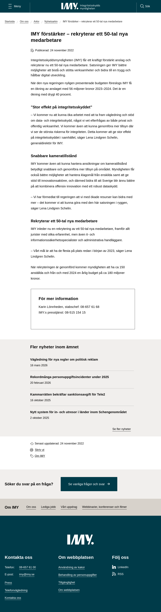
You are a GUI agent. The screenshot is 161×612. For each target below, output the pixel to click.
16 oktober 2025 (67, 397)
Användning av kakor (71, 567)
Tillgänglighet (66, 582)
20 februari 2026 (69, 379)
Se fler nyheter (121, 429)
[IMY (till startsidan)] (80, 540)
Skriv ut (39, 449)
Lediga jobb (48, 506)
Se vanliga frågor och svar (86, 484)
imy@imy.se (26, 574)
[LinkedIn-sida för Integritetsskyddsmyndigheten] (120, 567)
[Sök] (145, 6)
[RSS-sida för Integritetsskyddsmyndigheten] (118, 574)
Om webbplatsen (69, 590)
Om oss (31, 506)
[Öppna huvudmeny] (15, 6)
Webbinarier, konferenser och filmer (104, 506)
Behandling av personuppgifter (77, 574)
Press (8, 582)
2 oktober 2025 (78, 414)
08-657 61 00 (27, 567)
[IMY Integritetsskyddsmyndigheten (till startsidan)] (80, 6)
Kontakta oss (13, 597)
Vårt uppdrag (69, 506)
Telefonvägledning (16, 590)
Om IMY (40, 456)
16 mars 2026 (65, 362)
